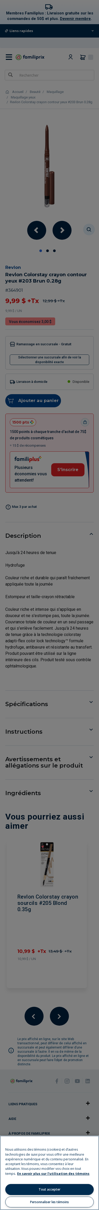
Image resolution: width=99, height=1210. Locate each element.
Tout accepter (49, 1189)
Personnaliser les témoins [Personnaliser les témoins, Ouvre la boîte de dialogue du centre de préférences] (49, 1202)
